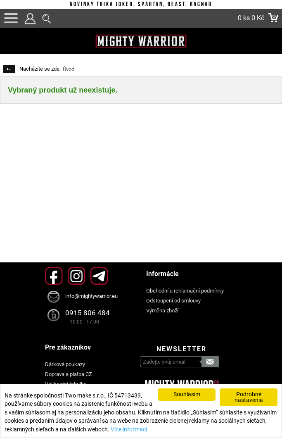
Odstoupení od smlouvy (173, 301)
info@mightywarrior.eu (91, 296)
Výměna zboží (162, 310)
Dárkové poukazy (65, 364)
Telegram (99, 276)
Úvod (68, 69)
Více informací (129, 429)
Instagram (76, 276)
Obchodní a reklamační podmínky (185, 291)
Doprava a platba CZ (68, 374)
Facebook (54, 276)
